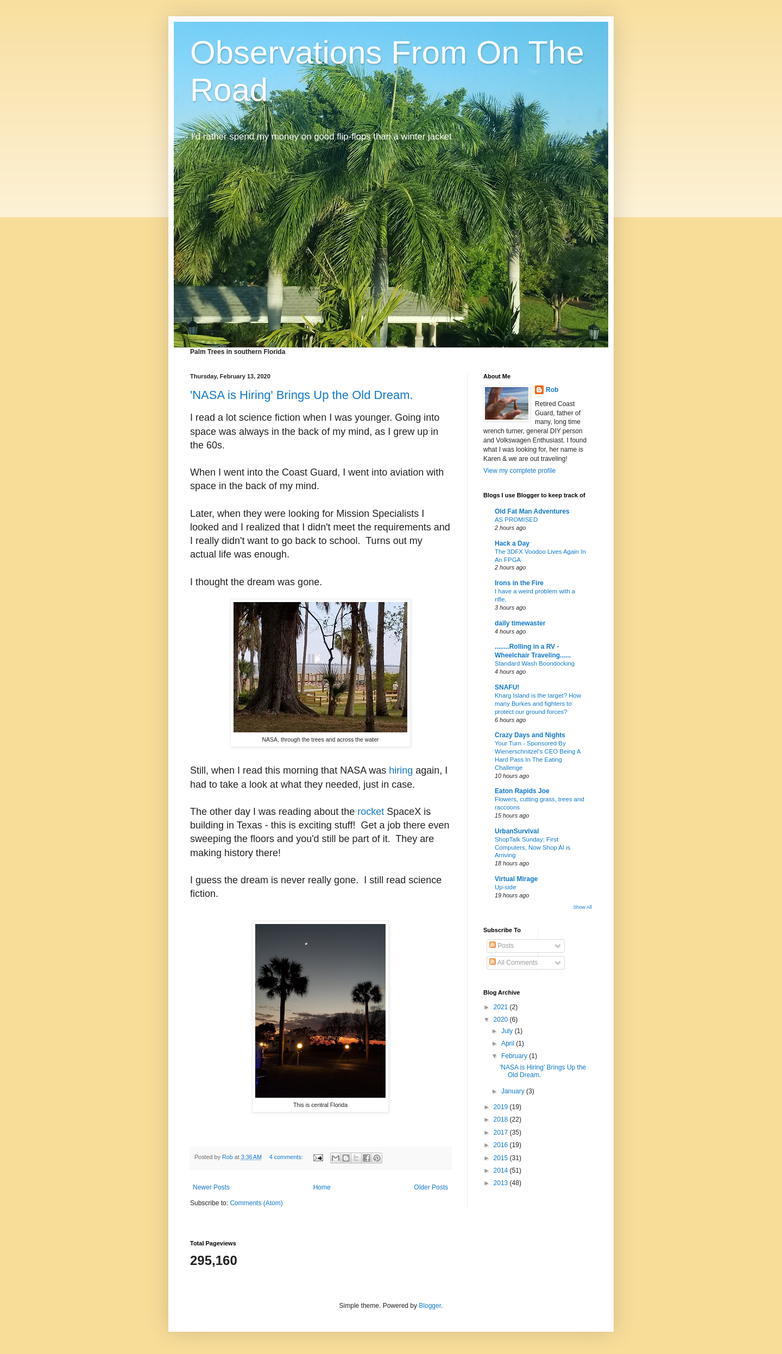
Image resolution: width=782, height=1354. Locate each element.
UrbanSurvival (517, 831)
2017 (502, 1132)
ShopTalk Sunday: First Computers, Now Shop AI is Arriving (532, 847)
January (513, 1091)
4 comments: (287, 1157)
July (508, 1031)
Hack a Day (512, 543)
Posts (501, 946)
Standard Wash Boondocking (535, 663)
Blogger (430, 1305)
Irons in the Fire (519, 583)
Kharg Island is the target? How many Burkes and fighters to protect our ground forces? (538, 703)
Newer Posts (211, 1187)
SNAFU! (507, 687)
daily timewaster (520, 623)
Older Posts (431, 1187)
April (508, 1043)
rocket (370, 811)
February (515, 1056)
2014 (502, 1170)
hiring (401, 770)
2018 (502, 1119)
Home (322, 1187)
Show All (582, 907)
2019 (502, 1107)
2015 (502, 1158)
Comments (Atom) (256, 1203)
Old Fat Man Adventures (532, 511)
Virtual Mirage (516, 879)
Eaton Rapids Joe (522, 791)
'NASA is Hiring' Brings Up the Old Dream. (301, 395)
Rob (552, 390)
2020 (502, 1019)
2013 (502, 1183)
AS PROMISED (516, 519)
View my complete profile (519, 470)
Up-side (505, 887)
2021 (502, 1007)
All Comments (513, 962)
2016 (502, 1145)
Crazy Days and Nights (530, 735)
